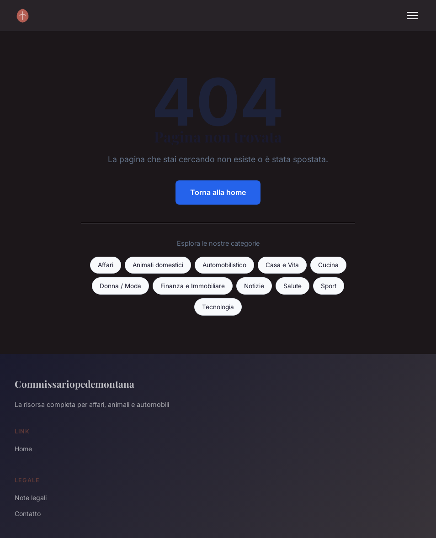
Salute (292, 286)
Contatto (28, 513)
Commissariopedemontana (74, 383)
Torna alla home (218, 192)
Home (23, 449)
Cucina (328, 265)
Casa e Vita (282, 265)
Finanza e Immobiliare (192, 286)
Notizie (254, 286)
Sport (328, 286)
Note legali (31, 497)
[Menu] (412, 15)
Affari (105, 265)
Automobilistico (224, 265)
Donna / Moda (120, 286)
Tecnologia (218, 307)
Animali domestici (158, 265)
